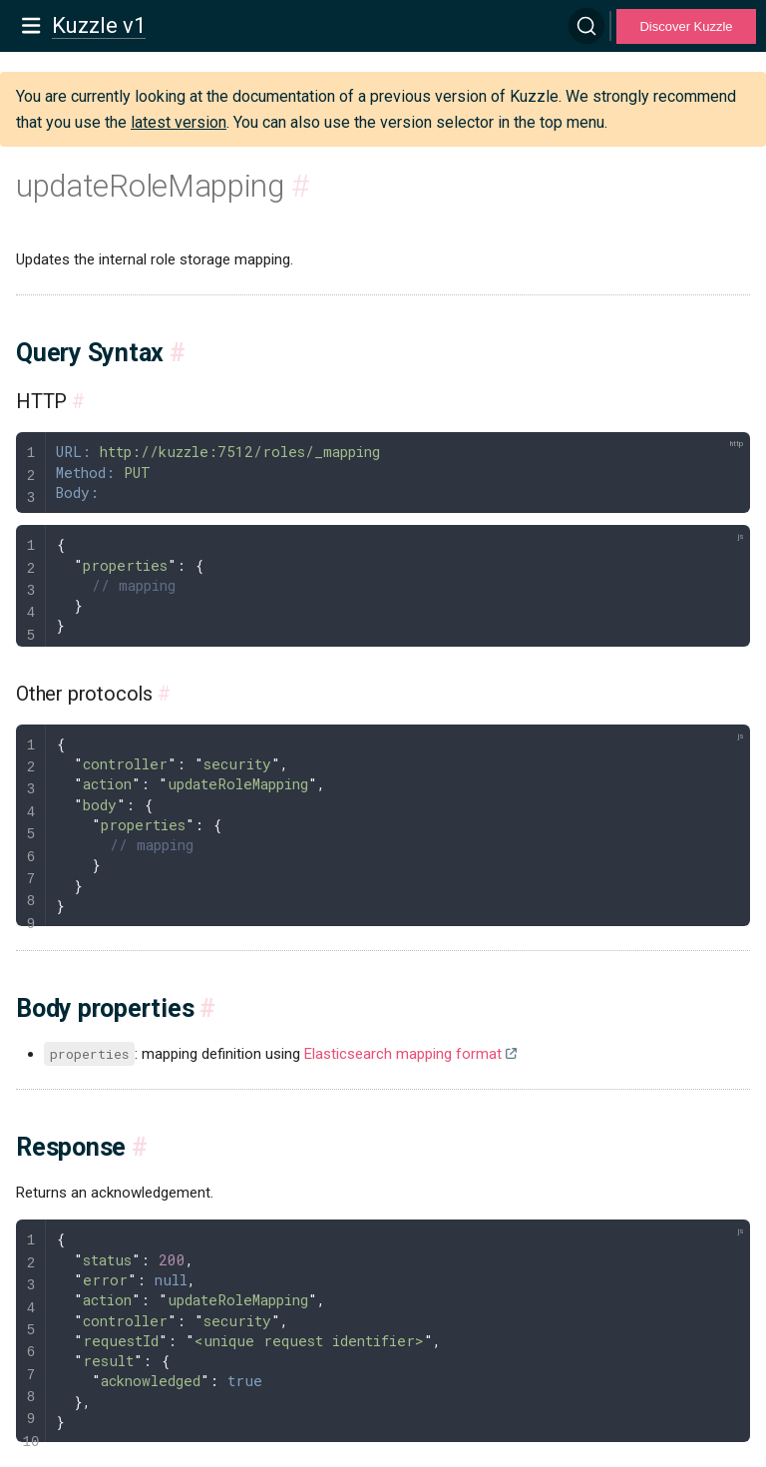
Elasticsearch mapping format (403, 1054)
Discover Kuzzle (685, 26)
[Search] (586, 26)
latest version (178, 122)
